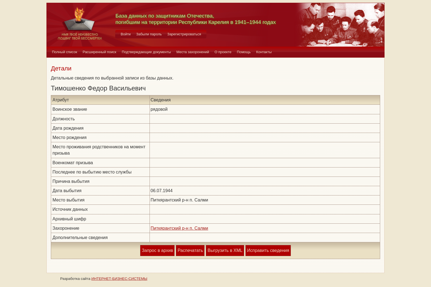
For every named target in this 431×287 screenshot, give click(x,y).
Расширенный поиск (99, 52)
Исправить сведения (268, 250)
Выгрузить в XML (225, 250)
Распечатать (190, 250)
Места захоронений (192, 52)
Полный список (64, 52)
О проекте (223, 52)
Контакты (264, 52)
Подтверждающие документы (146, 52)
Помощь (244, 52)
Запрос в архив (157, 250)
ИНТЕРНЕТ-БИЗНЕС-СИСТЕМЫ (119, 279)
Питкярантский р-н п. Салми (179, 228)
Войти (126, 34)
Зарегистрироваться (184, 34)
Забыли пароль (149, 34)
